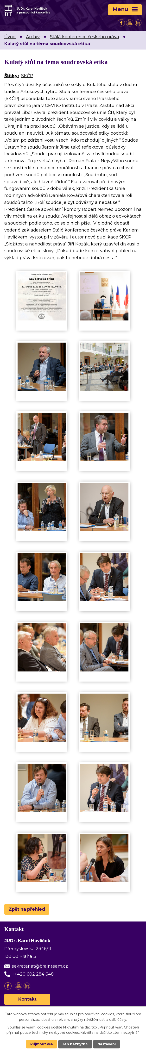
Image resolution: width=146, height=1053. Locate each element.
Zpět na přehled (27, 909)
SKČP (27, 75)
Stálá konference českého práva (84, 36)
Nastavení (106, 1044)
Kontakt (27, 999)
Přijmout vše (41, 1044)
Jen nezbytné (75, 1044)
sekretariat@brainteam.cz (40, 966)
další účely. (118, 1019)
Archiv (33, 36)
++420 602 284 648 (33, 974)
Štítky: (11, 75)
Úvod (10, 36)
